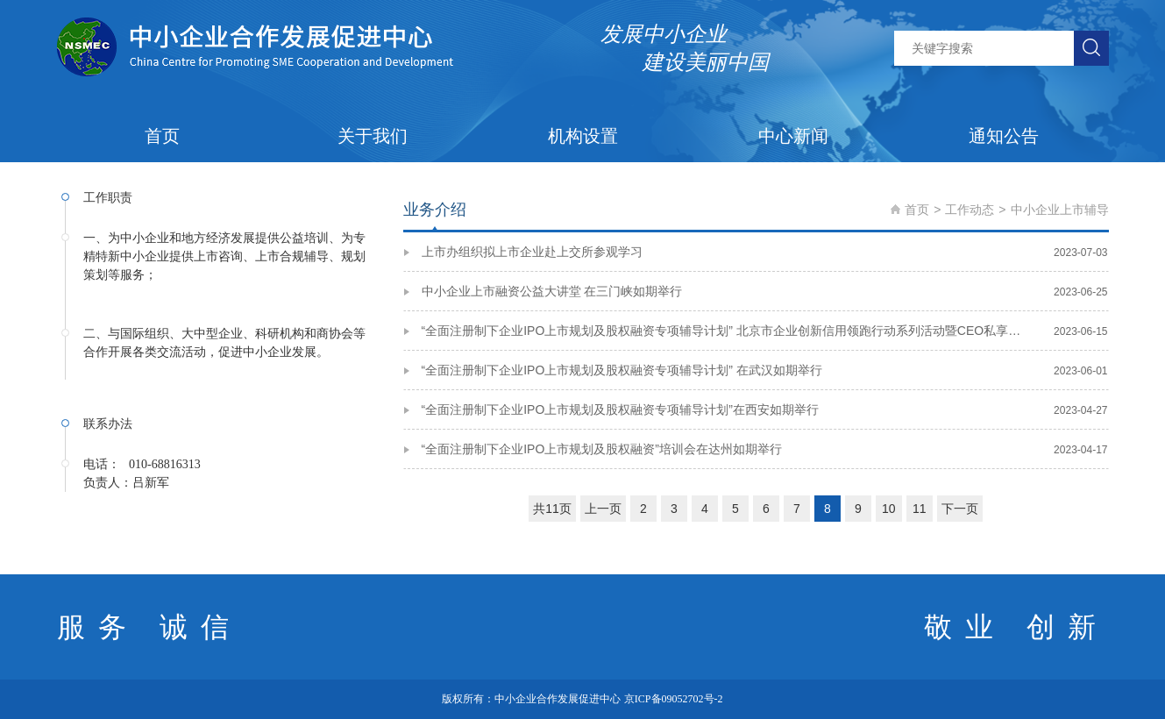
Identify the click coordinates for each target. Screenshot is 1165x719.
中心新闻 (793, 136)
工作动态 (969, 209)
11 (920, 509)
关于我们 (372, 136)
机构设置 (583, 136)
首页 (162, 136)
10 (889, 509)
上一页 (603, 509)
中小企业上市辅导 (1060, 209)
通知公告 (1004, 136)
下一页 (959, 509)
